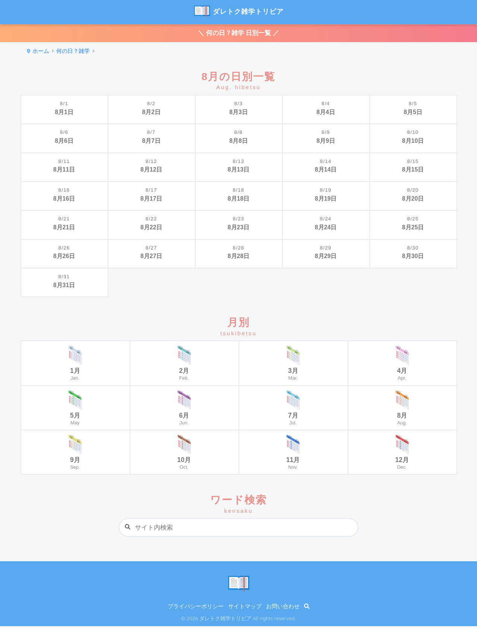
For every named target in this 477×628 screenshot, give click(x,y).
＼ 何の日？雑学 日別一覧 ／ (238, 34)
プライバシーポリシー (196, 608)
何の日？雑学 (73, 53)
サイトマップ (245, 608)
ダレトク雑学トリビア (238, 11)
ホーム (40, 53)
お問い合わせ (283, 608)
